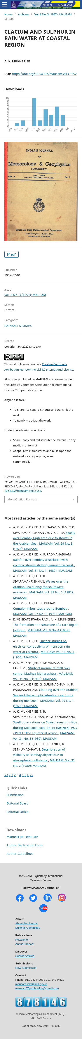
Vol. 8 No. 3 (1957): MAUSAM (53, 14)
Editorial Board (17, 803)
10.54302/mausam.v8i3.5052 (22, 491)
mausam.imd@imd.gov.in (31, 984)
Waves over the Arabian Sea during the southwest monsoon (40, 586)
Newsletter (22, 939)
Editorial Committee (27, 927)
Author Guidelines (20, 854)
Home (8, 14)
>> (31, 775)
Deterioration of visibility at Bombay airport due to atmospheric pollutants (39, 754)
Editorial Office (17, 812)
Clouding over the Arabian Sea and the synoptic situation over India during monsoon (45, 695)
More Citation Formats (22, 499)
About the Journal (26, 923)
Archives (23, 14)
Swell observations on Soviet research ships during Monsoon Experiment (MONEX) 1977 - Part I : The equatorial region (45, 727)
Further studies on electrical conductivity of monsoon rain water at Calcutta (41, 646)
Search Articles (24, 956)
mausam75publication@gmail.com (37, 988)
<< (6, 775)
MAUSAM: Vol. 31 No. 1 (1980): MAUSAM (42, 570)
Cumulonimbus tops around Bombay (40, 608)
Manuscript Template (22, 837)
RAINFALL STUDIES (18, 326)
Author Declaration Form (25, 845)
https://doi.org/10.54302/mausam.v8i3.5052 (44, 74)
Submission (15, 795)
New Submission (26, 967)
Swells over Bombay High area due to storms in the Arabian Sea (44, 538)
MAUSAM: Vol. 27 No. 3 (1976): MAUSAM (42, 614)
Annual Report (24, 944)
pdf (13, 254)
